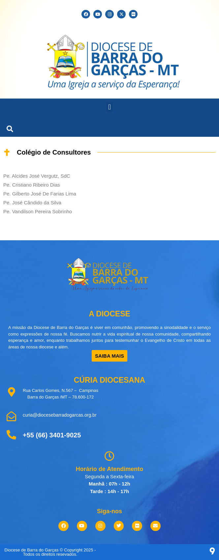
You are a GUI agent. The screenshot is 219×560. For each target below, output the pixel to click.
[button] (109, 107)
